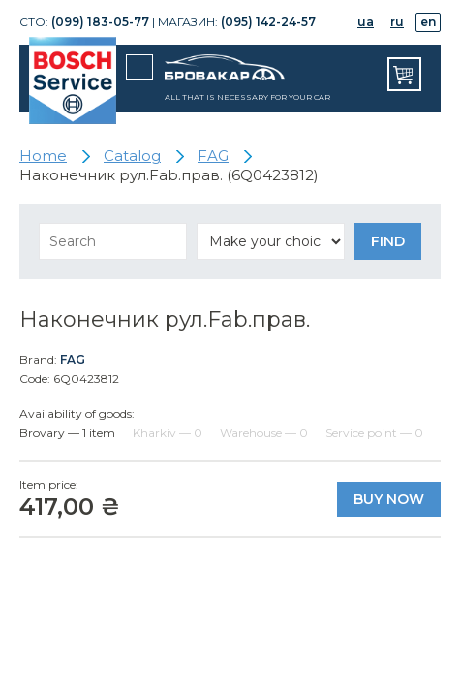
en (428, 22)
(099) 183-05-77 (100, 22)
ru (397, 22)
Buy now (388, 499)
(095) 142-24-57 (268, 22)
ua (365, 22)
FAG (72, 359)
